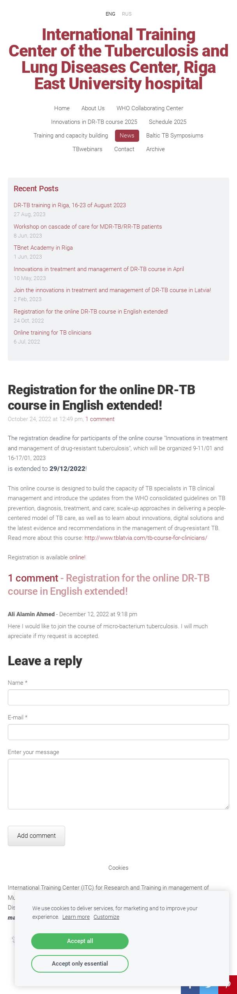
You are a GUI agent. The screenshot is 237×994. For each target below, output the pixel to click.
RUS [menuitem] (127, 13)
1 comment (100, 419)
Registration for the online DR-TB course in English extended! (91, 311)
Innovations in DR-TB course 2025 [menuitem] (94, 121)
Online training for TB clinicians (53, 332)
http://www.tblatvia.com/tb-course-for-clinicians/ (146, 537)
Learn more (76, 917)
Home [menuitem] (62, 108)
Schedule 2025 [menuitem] (167, 121)
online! (77, 557)
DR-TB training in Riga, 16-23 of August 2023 (70, 205)
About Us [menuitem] (93, 108)
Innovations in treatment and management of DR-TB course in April (99, 269)
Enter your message (33, 752)
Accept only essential (80, 963)
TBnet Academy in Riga (43, 247)
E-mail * (17, 717)
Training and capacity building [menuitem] (71, 135)
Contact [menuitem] (124, 149)
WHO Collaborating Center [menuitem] (150, 108)
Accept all (80, 941)
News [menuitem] (127, 135)
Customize (106, 917)
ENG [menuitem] (110, 13)
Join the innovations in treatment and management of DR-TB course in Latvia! (112, 290)
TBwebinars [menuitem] (88, 149)
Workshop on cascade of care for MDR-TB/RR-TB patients (88, 226)
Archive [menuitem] (155, 149)
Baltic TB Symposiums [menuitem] (174, 135)
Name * (17, 682)
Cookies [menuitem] (118, 867)
